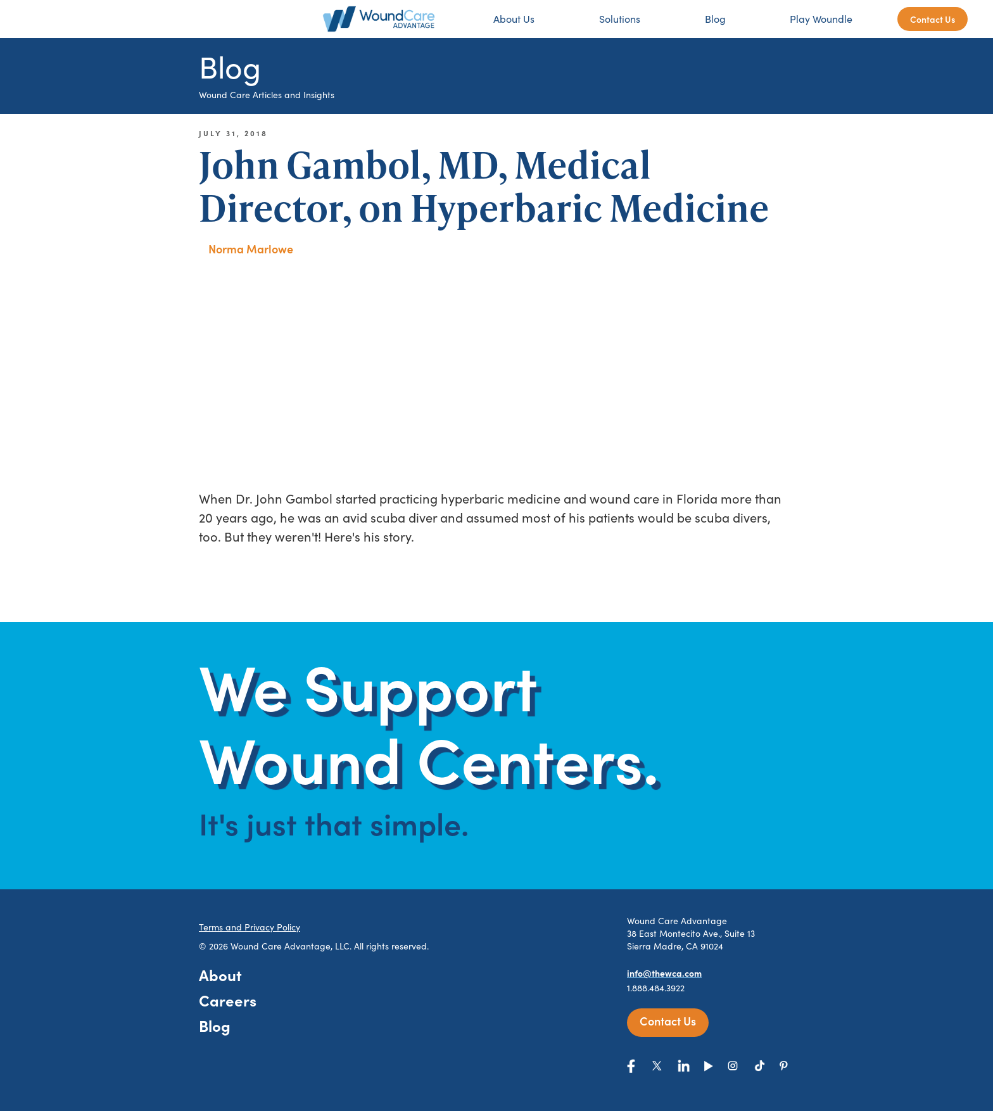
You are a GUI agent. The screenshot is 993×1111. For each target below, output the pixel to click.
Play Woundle (821, 18)
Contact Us (932, 19)
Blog (715, 18)
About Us (513, 18)
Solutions (619, 18)
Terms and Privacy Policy (249, 927)
